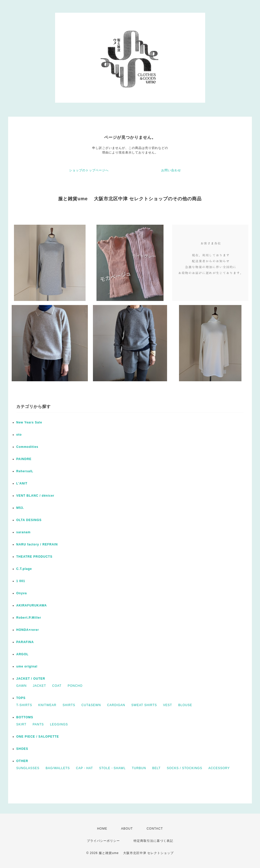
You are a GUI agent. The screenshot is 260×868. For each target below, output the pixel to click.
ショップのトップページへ (89, 170)
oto (19, 434)
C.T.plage (24, 569)
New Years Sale (29, 422)
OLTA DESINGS (29, 520)
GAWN (21, 686)
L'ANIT (21, 483)
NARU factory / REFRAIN (37, 544)
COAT (56, 686)
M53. (20, 508)
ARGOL (22, 654)
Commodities (27, 447)
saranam (23, 532)
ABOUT (127, 828)
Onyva (21, 593)
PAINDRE (23, 459)
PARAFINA (25, 642)
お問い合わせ (171, 170)
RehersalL (24, 471)
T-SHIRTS (24, 705)
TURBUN (139, 768)
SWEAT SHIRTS (144, 705)
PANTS (38, 724)
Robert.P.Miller (28, 617)
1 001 (20, 581)
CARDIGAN (116, 705)
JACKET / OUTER (30, 678)
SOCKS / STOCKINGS (184, 768)
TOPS (20, 698)
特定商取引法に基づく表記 (153, 841)
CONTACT (155, 828)
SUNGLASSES (27, 768)
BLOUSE (185, 705)
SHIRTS (68, 705)
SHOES (22, 749)
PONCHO (75, 686)
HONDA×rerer (27, 630)
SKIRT (21, 724)
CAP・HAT (84, 768)
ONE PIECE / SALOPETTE (37, 736)
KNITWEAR (47, 705)
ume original (26, 666)
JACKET (39, 686)
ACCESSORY (219, 768)
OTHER (22, 761)
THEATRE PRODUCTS (34, 556)
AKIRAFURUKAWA (31, 605)
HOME (102, 828)
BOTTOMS (24, 717)
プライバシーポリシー (103, 841)
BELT (156, 768)
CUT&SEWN (91, 705)
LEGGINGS (59, 724)
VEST (167, 705)
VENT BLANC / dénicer (35, 495)
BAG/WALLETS (58, 768)
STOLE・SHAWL (112, 768)
